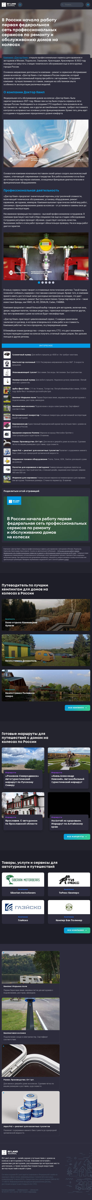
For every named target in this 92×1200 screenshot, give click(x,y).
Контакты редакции (8, 1190)
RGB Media (32, 1192)
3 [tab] (46, 282)
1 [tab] (39, 282)
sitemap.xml (34, 1190)
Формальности (22, 1190)
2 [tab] (42, 282)
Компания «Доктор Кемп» (16, 57)
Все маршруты (77, 837)
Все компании (77, 930)
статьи (66, 559)
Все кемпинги (77, 708)
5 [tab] (53, 282)
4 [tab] (49, 282)
